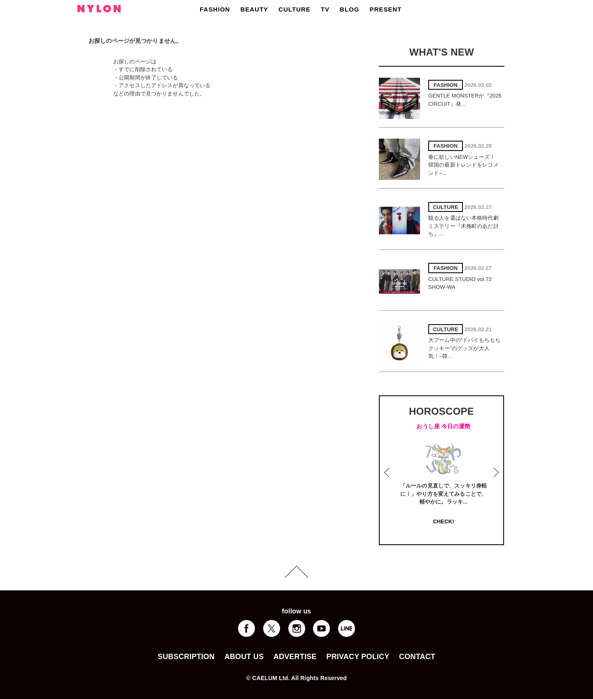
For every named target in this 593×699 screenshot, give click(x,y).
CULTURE (294, 9)
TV (325, 9)
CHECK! (443, 521)
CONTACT (417, 657)
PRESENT (385, 9)
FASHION (215, 9)
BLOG (349, 9)
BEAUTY (254, 9)
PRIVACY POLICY (357, 657)
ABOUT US (244, 657)
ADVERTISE (295, 657)
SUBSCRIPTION (186, 657)
